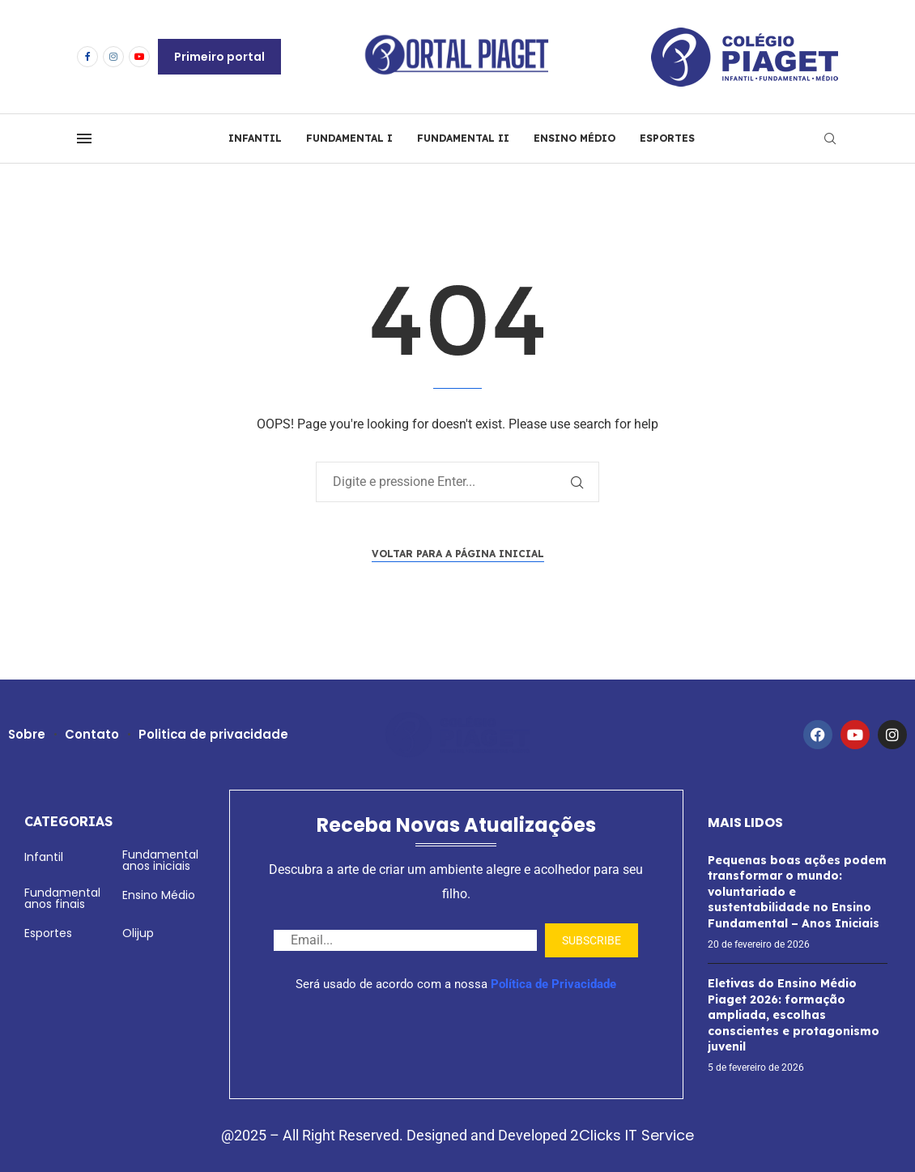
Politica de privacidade (215, 734)
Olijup (138, 933)
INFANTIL (255, 138)
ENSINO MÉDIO (574, 138)
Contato (93, 734)
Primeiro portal (219, 57)
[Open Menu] (84, 138)
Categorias (68, 821)
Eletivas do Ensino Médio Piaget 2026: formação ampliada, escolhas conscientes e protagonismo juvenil (793, 1015)
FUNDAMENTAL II (463, 138)
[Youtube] (139, 56)
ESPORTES (667, 138)
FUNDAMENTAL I (349, 138)
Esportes (48, 933)
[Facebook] (87, 56)
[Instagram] (113, 56)
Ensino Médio (158, 895)
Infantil (43, 857)
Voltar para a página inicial (458, 554)
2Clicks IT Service (632, 1135)
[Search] (830, 138)
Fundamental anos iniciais (160, 860)
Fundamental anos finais (62, 898)
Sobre (27, 734)
